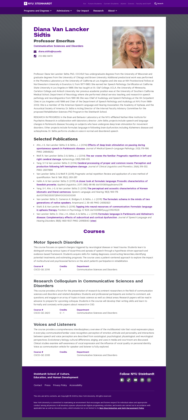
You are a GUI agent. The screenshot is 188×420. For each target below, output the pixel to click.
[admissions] (71, 10)
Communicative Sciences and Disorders (58, 46)
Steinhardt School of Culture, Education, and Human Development (56, 375)
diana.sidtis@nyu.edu (49, 51)
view (93, 220)
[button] (159, 3)
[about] (116, 10)
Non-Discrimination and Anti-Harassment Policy (122, 408)
